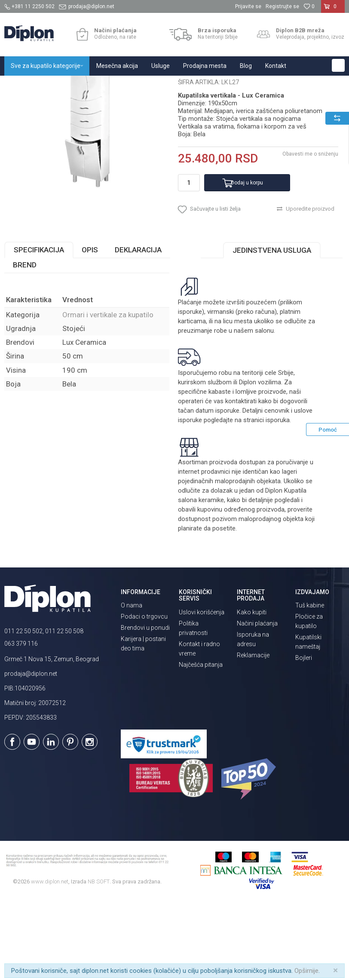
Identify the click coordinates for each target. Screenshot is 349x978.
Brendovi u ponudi (145, 703)
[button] (338, 65)
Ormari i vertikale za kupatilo (182, 85)
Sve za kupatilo (67, 85)
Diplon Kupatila (23, 85)
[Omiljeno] (309, 6)
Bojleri (303, 733)
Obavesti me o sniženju (310, 230)
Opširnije (306, 971)
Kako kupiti (251, 687)
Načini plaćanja (257, 699)
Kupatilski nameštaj (117, 85)
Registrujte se (282, 6)
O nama (131, 681)
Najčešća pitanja (201, 740)
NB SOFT (99, 957)
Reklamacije (253, 730)
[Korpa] (333, 10)
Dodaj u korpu (247, 258)
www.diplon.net (49, 957)
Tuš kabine (309, 681)
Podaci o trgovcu (144, 692)
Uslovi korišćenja (201, 687)
